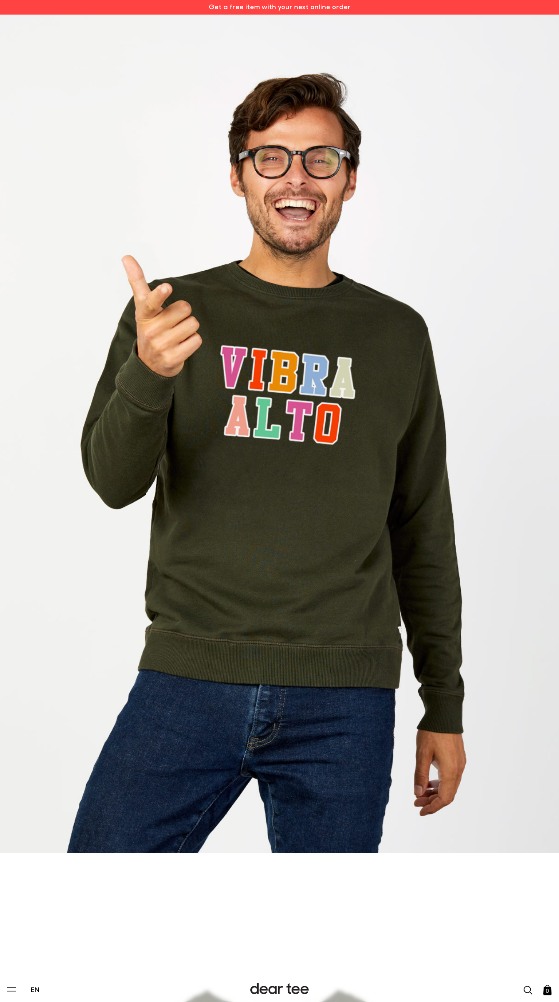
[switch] (381, 958)
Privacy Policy (200, 938)
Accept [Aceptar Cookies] (274, 987)
